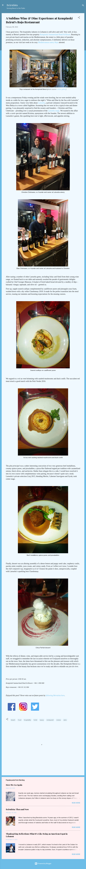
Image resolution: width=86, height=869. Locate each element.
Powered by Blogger (43, 863)
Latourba (41, 103)
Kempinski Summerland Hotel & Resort (55, 34)
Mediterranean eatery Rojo (48, 42)
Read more (76, 803)
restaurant (50, 720)
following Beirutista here (55, 695)
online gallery (61, 89)
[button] (79, 18)
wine (65, 720)
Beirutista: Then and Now (17, 809)
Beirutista (12, 5)
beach (13, 720)
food (19, 720)
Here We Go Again (14, 785)
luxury (42, 720)
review (58, 720)
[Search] (83, 6)
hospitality (27, 720)
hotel (35, 720)
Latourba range (53, 111)
